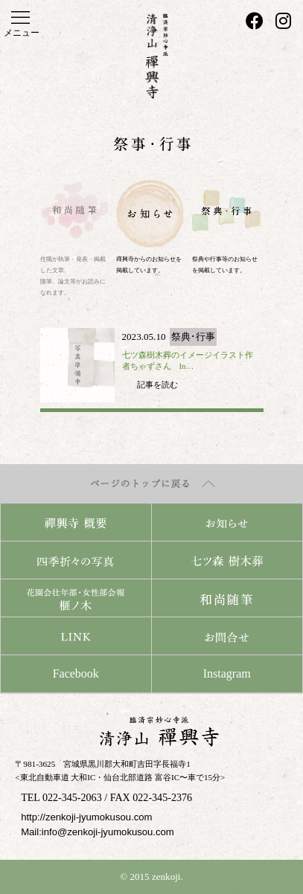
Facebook (76, 673)
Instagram (227, 673)
